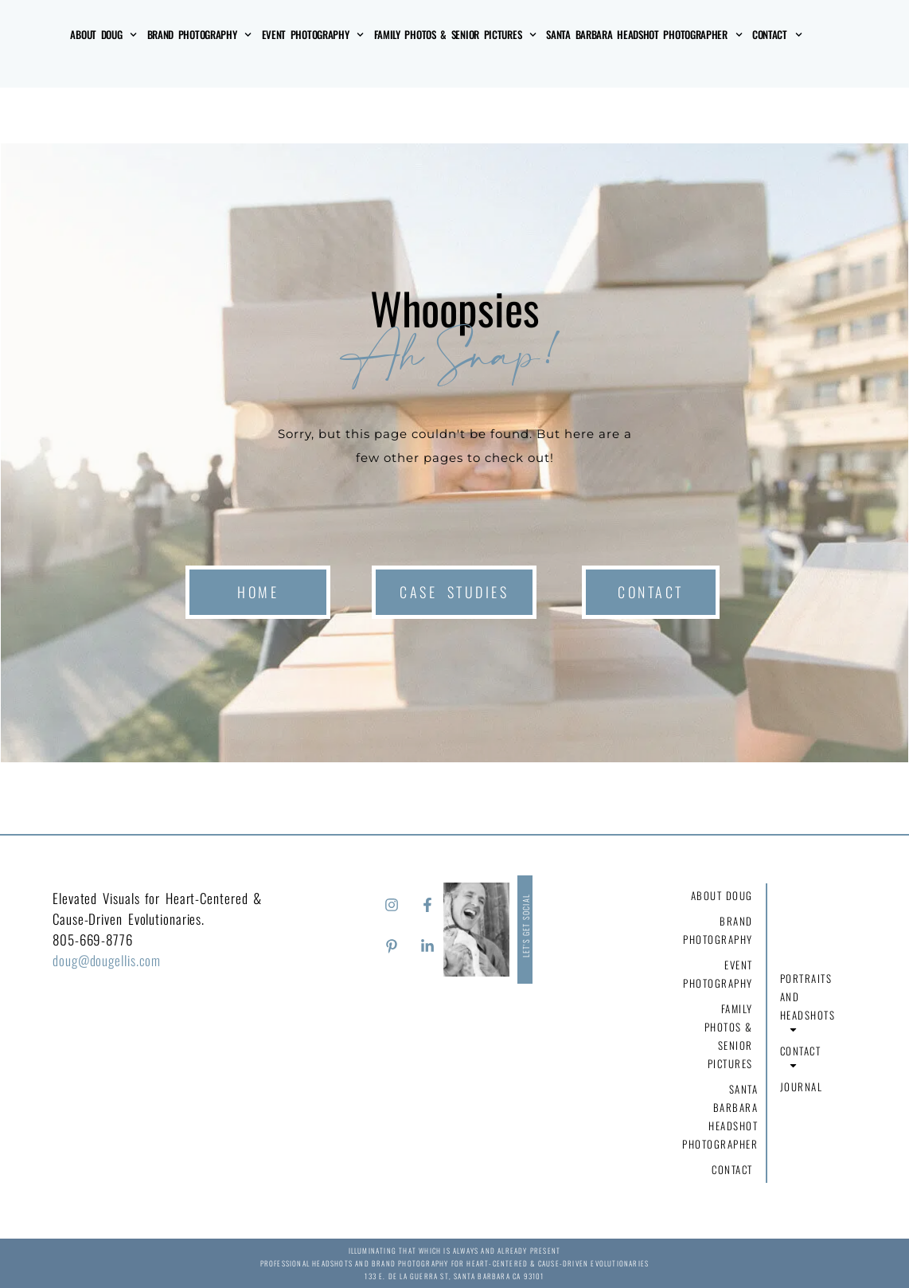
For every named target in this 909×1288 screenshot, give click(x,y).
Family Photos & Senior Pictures (455, 34)
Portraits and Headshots (814, 1004)
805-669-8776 (93, 939)
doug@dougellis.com (107, 960)
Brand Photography (199, 34)
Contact (777, 34)
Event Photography (313, 34)
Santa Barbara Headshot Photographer (644, 34)
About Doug (103, 34)
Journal (801, 1086)
